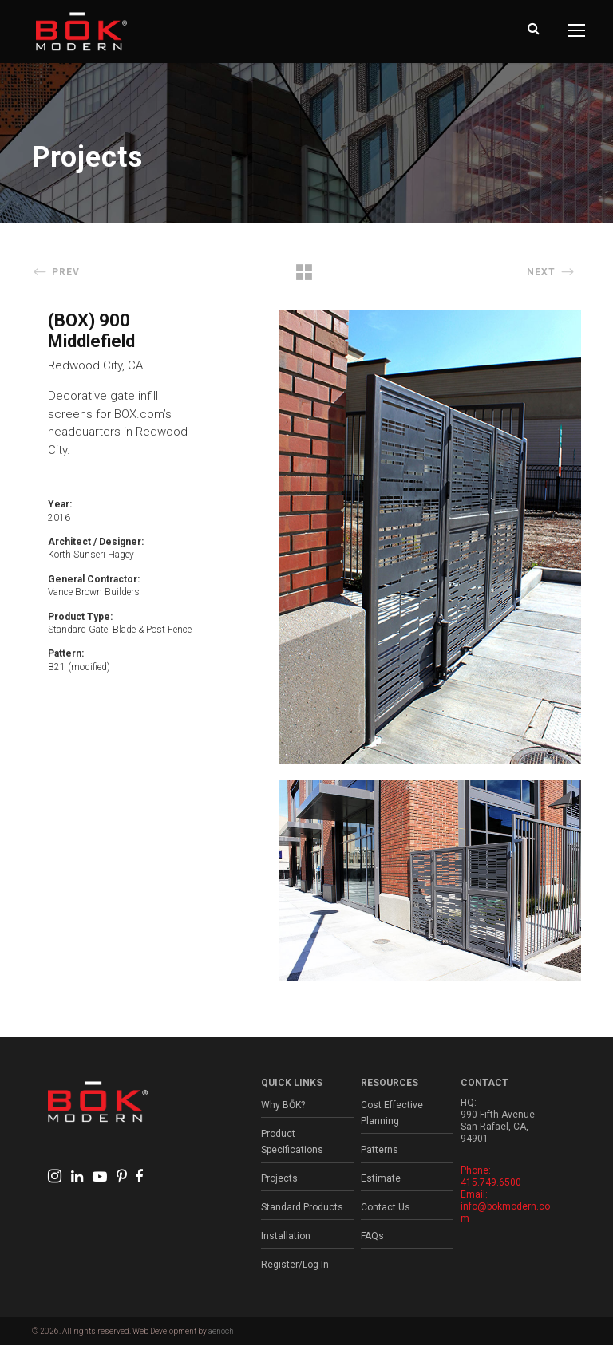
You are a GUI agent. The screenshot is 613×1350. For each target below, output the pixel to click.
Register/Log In (295, 1269)
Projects (279, 1183)
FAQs (372, 1240)
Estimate (381, 1183)
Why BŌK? (283, 1109)
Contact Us (385, 1212)
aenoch (221, 1336)
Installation (285, 1240)
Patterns (379, 1154)
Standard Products (302, 1212)
